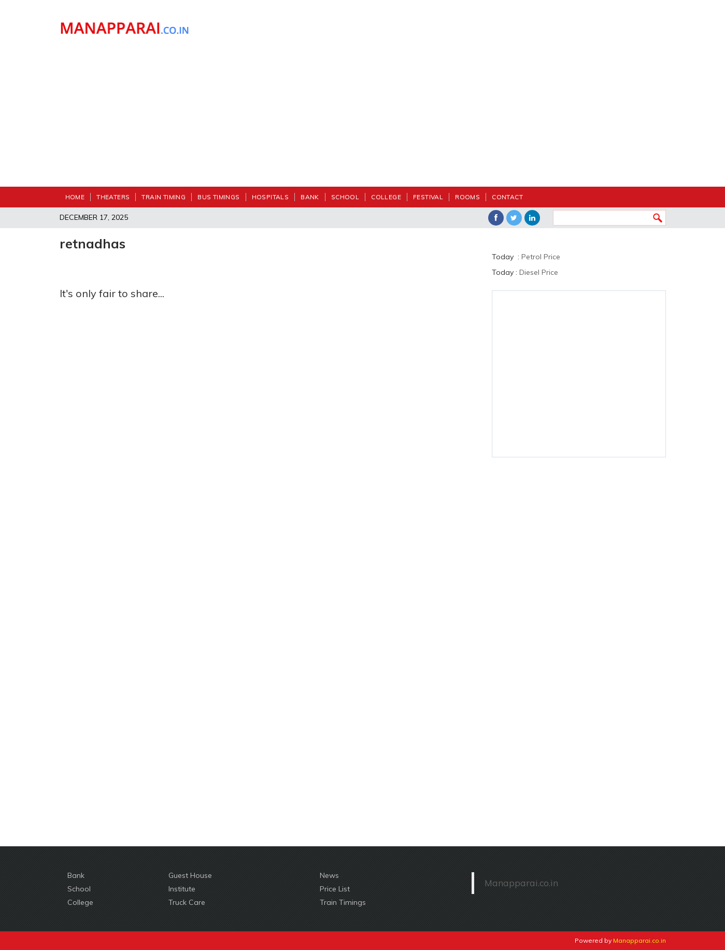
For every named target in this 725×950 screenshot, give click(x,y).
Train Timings (343, 902)
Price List (335, 888)
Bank (310, 197)
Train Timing (163, 197)
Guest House (190, 875)
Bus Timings (218, 197)
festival (428, 197)
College (386, 197)
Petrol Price (540, 256)
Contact (507, 197)
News (329, 875)
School (345, 197)
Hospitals (270, 197)
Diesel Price (538, 272)
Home (75, 197)
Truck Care (186, 902)
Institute (181, 888)
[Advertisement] (440, 98)
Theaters (113, 197)
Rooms (467, 197)
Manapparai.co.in (521, 882)
